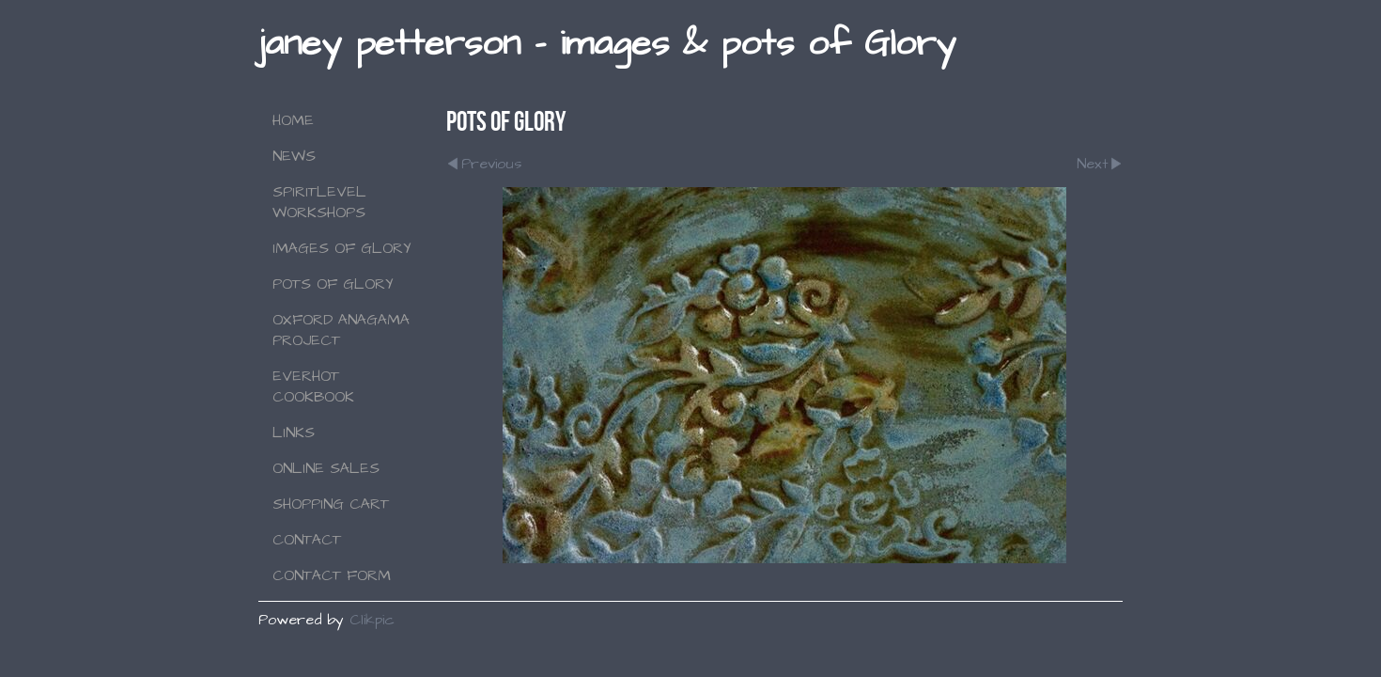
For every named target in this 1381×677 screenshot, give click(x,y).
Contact (306, 539)
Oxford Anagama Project (341, 330)
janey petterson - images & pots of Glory (606, 44)
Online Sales (326, 468)
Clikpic (372, 619)
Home (293, 120)
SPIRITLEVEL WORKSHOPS (319, 202)
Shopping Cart (330, 504)
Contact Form (331, 575)
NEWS (294, 156)
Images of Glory (341, 248)
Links (293, 432)
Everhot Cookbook (313, 386)
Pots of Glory (333, 284)
